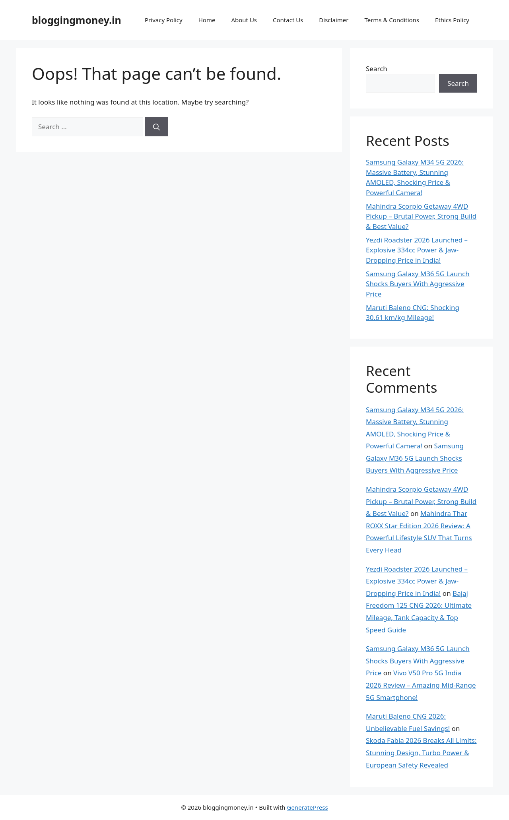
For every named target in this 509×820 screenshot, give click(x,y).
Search (376, 68)
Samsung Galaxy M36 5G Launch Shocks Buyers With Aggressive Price (418, 284)
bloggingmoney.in (76, 20)
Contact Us (288, 20)
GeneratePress (307, 807)
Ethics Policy (452, 20)
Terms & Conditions (391, 20)
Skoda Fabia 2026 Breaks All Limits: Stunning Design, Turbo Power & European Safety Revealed (421, 752)
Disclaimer (333, 20)
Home (207, 20)
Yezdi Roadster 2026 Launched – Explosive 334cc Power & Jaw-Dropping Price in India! (417, 250)
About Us (244, 20)
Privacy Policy (164, 20)
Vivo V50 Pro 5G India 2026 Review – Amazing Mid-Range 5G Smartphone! (421, 685)
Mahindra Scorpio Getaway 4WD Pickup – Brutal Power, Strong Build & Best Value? (421, 216)
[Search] (156, 126)
